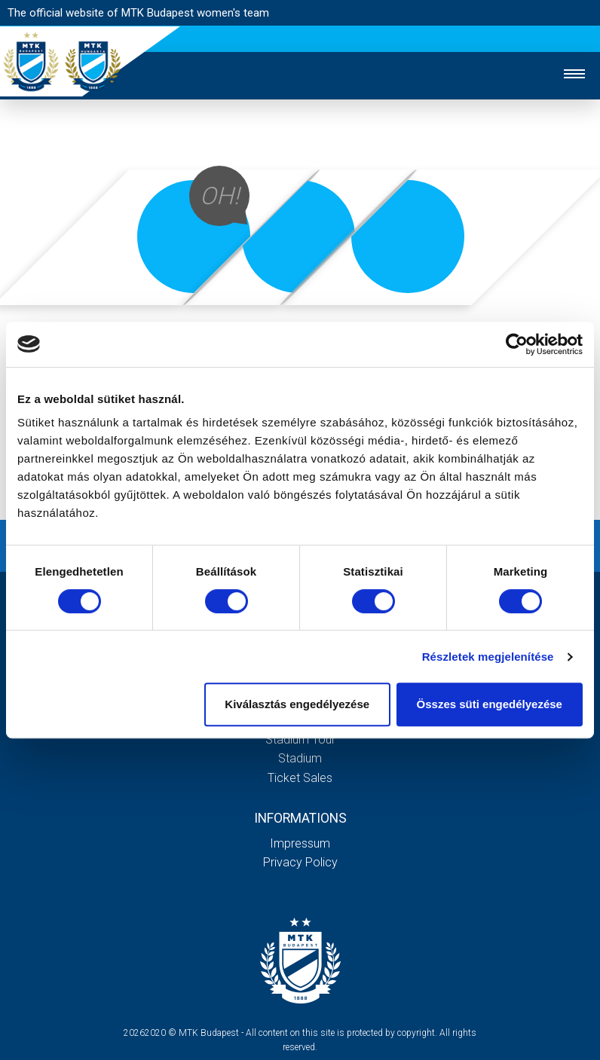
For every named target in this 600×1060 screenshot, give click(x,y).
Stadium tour (300, 739)
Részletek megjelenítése (488, 656)
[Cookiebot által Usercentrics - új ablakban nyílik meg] (517, 344)
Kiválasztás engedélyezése (297, 704)
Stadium (300, 758)
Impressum (300, 843)
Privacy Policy (300, 862)
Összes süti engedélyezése (489, 704)
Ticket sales (300, 778)
